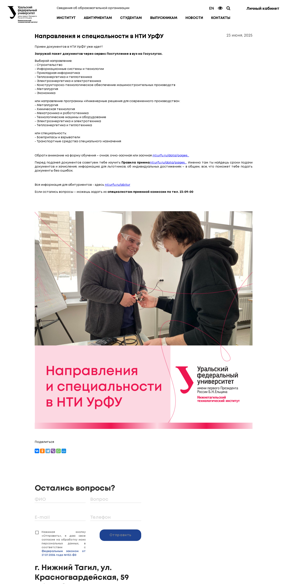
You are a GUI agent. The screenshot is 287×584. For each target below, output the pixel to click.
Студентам (131, 18)
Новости (194, 18)
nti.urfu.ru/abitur (117, 184)
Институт (66, 18)
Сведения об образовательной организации (93, 8)
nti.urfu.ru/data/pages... (171, 155)
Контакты (220, 18)
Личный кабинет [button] (262, 9)
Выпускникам (163, 18)
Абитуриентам (98, 18)
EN (211, 8)
